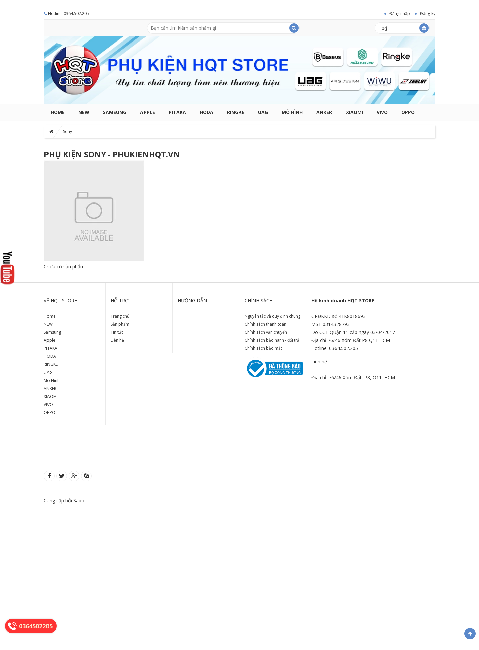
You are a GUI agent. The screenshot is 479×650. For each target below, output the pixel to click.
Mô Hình (292, 112)
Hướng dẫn (192, 300)
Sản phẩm (120, 324)
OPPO (408, 112)
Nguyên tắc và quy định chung (272, 316)
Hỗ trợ (120, 300)
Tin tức (117, 332)
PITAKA (177, 112)
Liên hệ (319, 361)
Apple (147, 112)
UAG (263, 112)
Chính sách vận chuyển (266, 332)
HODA (206, 112)
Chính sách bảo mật (263, 348)
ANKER (324, 112)
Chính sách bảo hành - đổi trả (272, 340)
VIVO (382, 112)
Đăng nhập (399, 13)
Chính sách (259, 300)
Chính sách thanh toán (265, 324)
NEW (83, 112)
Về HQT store (60, 300)
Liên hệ (117, 340)
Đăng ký (427, 13)
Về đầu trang (470, 633)
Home (58, 112)
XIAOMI (354, 112)
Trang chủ (120, 316)
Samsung (114, 112)
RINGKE (235, 112)
